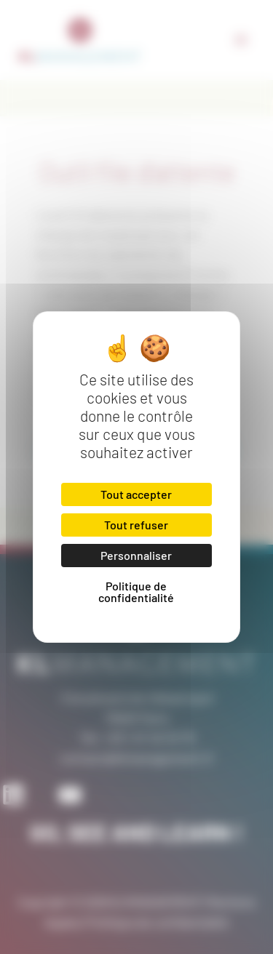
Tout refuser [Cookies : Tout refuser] (136, 525)
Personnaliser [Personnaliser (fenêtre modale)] (136, 555)
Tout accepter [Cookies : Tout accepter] (136, 494)
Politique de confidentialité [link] (136, 591)
